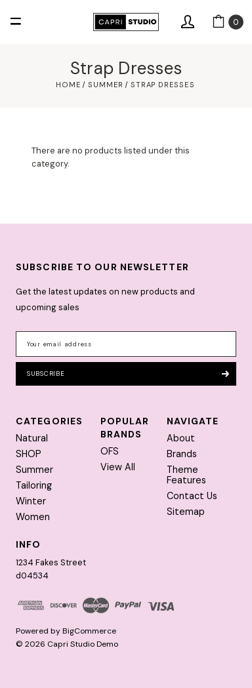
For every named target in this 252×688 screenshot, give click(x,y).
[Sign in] (187, 22)
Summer (34, 470)
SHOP (28, 454)
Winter (31, 501)
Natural (32, 438)
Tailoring (34, 485)
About (181, 438)
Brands (182, 454)
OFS (109, 451)
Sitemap (186, 511)
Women (33, 517)
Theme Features (186, 475)
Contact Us (192, 496)
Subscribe (127, 373)
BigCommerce (89, 631)
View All (117, 467)
